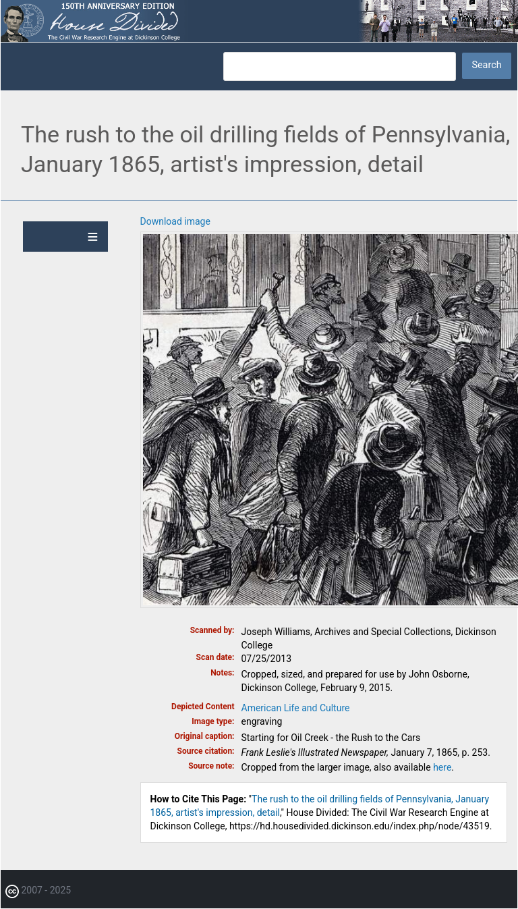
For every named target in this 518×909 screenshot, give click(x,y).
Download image (175, 221)
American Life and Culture (295, 708)
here (442, 767)
